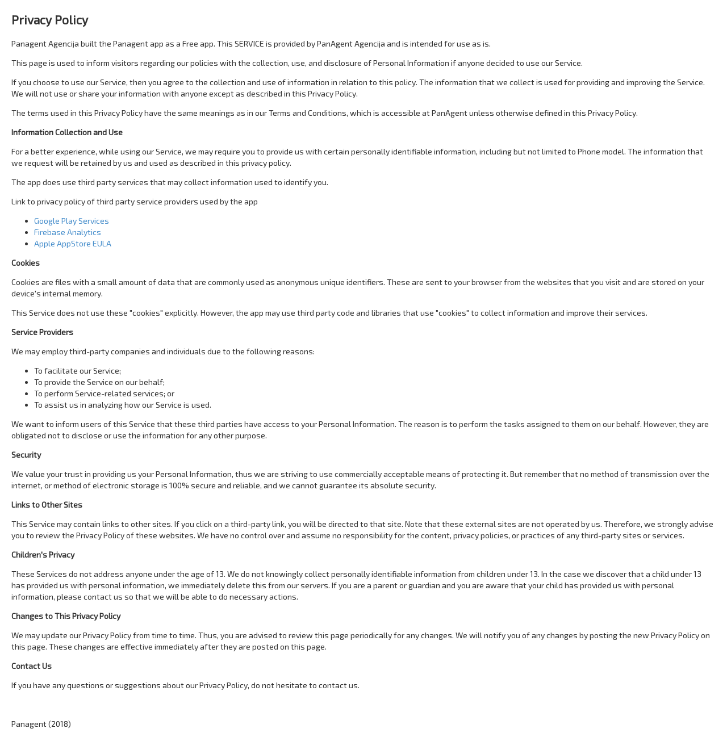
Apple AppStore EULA (72, 243)
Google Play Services (71, 220)
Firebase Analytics (67, 232)
